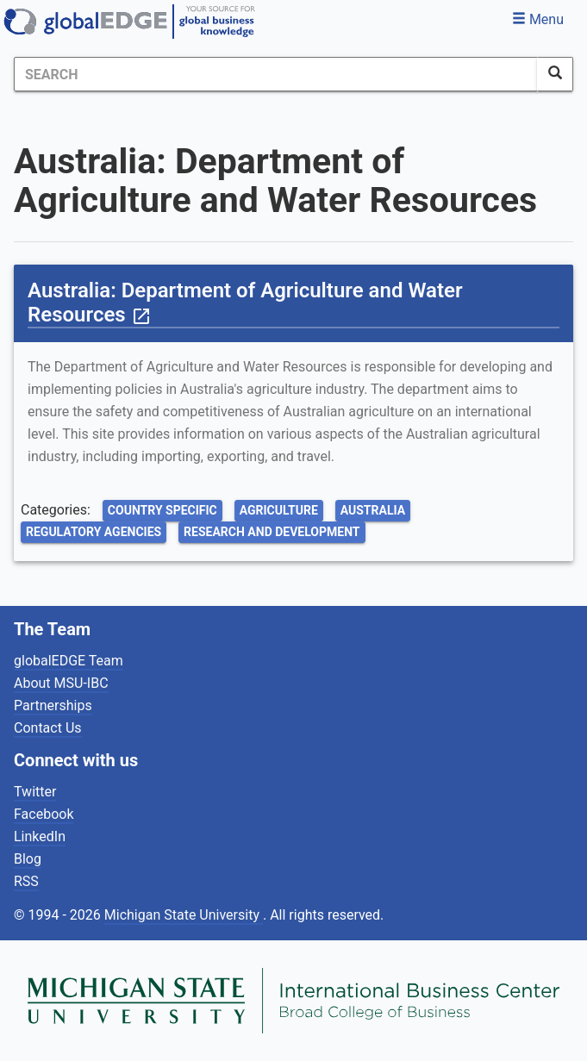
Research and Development (271, 532)
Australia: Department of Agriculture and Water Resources (245, 302)
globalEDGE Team (68, 660)
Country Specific (162, 510)
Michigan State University (183, 915)
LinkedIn (40, 836)
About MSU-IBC (61, 683)
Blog (27, 859)
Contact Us (48, 728)
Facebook (43, 814)
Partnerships (53, 705)
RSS (26, 881)
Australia (372, 510)
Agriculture (279, 510)
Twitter (35, 791)
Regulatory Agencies (93, 532)
